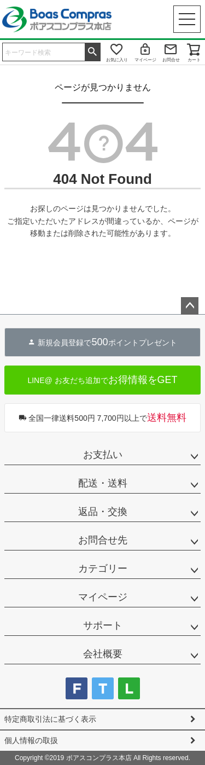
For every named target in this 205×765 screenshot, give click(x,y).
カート (194, 59)
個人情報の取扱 (31, 740)
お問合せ (171, 59)
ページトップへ (189, 306)
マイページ (145, 59)
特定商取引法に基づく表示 (50, 719)
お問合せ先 (102, 540)
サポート (102, 625)
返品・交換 (102, 511)
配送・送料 (102, 483)
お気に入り (117, 59)
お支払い (102, 454)
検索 (92, 51)
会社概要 (102, 653)
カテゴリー (102, 568)
